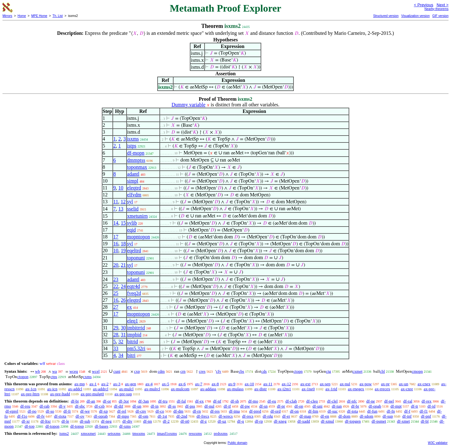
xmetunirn (137, 216)
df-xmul (327, 421)
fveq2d (134, 293)
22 (115, 286)
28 (115, 334)
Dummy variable (188, 104)
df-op (298, 406)
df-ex (199, 401)
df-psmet (379, 421)
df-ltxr (45, 421)
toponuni (136, 257)
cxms (87, 376)
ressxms (195, 433)
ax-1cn (30, 389)
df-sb (235, 401)
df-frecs (202, 416)
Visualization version (415, 16)
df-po (32, 411)
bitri (131, 355)
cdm (161, 371)
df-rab (44, 406)
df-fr (67, 411)
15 (123, 223)
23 (115, 279)
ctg (328, 371)
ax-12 (286, 383)
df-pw (245, 406)
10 (120, 187)
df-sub (85, 421)
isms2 (64, 433)
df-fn (391, 411)
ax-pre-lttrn (30, 394)
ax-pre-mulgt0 (92, 394)
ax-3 (116, 383)
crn (183, 371)
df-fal (181, 401)
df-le (65, 421)
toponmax (137, 167)
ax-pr (385, 383)
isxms (133, 138)
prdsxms (221, 433)
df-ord (275, 411)
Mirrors (7, 16)
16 (115, 243)
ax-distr (260, 389)
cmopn (417, 371)
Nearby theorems (436, 9)
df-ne (370, 401)
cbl (382, 371)
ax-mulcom (180, 389)
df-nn (147, 421)
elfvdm (134, 194)
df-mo (253, 401)
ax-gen (130, 383)
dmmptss (136, 160)
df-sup (388, 416)
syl (130, 201)
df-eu (271, 401)
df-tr (414, 406)
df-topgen (353, 421)
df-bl (424, 421)
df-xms (125, 426)
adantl (133, 174)
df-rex (427, 401)
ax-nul (345, 383)
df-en (324, 416)
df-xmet (403, 421)
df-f (407, 411)
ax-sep (325, 383)
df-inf (407, 416)
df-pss (190, 406)
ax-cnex (423, 383)
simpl (132, 181)
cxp (137, 371)
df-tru (163, 401)
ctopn (298, 371)
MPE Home (39, 16)
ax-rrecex (382, 389)
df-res (215, 411)
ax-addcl (75, 389)
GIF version (440, 16)
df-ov (79, 416)
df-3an (143, 401)
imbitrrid (136, 327)
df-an (90, 401)
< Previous (423, 5)
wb (37, 371)
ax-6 (182, 383)
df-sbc (80, 406)
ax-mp (80, 383)
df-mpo (123, 416)
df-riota (60, 416)
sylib (132, 223)
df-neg (106, 421)
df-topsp (77, 426)
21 (123, 265)
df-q (240, 421)
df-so (50, 411)
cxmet (358, 371)
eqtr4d (133, 286)
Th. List (58, 16)
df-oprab (101, 416)
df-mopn (135, 153)
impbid (134, 334)
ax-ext (305, 383)
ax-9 (232, 383)
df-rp (259, 421)
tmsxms (138, 433)
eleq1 (132, 320)
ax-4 (149, 383)
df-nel (389, 401)
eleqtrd (134, 187)
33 (115, 348)
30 (123, 327)
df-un (136, 406)
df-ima (234, 411)
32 (120, 341)
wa (54, 371)
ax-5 (165, 383)
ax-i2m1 (284, 389)
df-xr (26, 421)
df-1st (162, 416)
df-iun (337, 406)
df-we (85, 411)
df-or (107, 401)
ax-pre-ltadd (60, 394)
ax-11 (267, 383)
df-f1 (424, 411)
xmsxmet (88, 433)
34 (120, 355)
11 (115, 201)
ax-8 (215, 383)
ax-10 (249, 383)
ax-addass (208, 389)
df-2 (166, 421)
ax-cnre (407, 389)
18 (123, 243)
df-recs (247, 416)
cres (202, 371)
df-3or (124, 401)
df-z (203, 421)
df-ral (407, 401)
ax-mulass (235, 389)
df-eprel (11, 411)
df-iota (352, 411)
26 (123, 300)
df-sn (263, 406)
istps (131, 145)
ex (129, 307)
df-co (159, 411)
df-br (355, 406)
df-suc (333, 411)
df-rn (197, 411)
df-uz (222, 421)
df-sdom (366, 416)
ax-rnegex (356, 389)
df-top (29, 426)
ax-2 (104, 383)
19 (123, 250)
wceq (73, 371)
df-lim (313, 411)
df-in (154, 406)
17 (115, 236)
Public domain (237, 443)
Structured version (385, 16)
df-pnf (426, 416)
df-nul (210, 406)
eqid (131, 229)
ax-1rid (331, 389)
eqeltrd (134, 250)
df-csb (99, 406)
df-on (294, 411)
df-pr (281, 406)
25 (115, 293)
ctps (53, 376)
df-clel (332, 401)
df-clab (291, 401)
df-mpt (396, 406)
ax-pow (366, 383)
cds (264, 371)
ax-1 (93, 383)
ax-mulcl (126, 389)
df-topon (52, 426)
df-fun (372, 411)
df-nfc (352, 401)
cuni (116, 371)
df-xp (103, 411)
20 (115, 265)
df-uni (318, 406)
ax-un (403, 383)
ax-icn (52, 389)
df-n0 (184, 421)
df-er (286, 416)
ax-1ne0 (308, 389)
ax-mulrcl (152, 389)
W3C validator (438, 443)
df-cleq (312, 401)
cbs (241, 371)
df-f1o (22, 416)
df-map (305, 416)
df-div (127, 421)
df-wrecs (226, 416)
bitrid (132, 341)
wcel (96, 371)
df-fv (41, 416)
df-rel (121, 411)
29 (115, 327)
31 (123, 334)
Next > (442, 5)
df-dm (179, 411)
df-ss (172, 406)
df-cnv (141, 411)
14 (115, 223)
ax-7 (198, 383)
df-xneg (280, 421)
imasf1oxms (167, 433)
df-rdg (268, 416)
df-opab (375, 406)
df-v (62, 406)
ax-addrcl (100, 389)
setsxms (114, 433)
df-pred (255, 411)
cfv (218, 371)
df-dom (344, 416)
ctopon (22, 376)
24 (123, 286)
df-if (227, 406)
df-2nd (181, 416)
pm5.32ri (136, 348)
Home (22, 16)
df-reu (25, 406)
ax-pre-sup (123, 394)
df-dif (118, 406)
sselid (132, 208)
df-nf (217, 401)
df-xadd (303, 421)
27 (115, 307)
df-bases (101, 426)
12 (123, 201)
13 (120, 208)
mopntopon (138, 236)
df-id (431, 406)
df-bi (75, 401)
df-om (143, 416)
